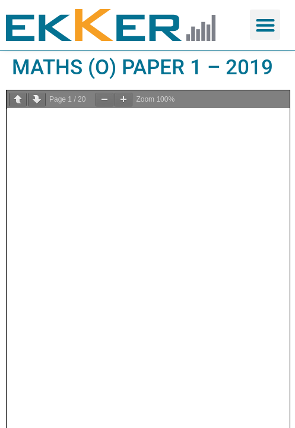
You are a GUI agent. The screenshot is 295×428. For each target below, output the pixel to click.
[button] (265, 25)
